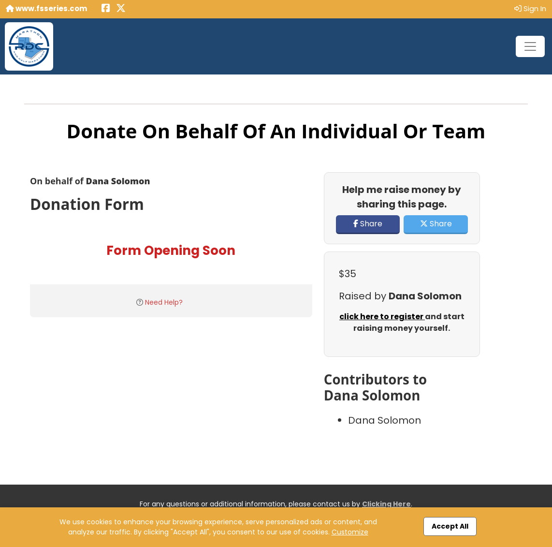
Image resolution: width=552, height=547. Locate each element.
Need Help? (164, 302)
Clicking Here (386, 504)
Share (367, 223)
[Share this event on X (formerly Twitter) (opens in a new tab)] (121, 9)
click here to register (382, 316)
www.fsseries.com (46, 8)
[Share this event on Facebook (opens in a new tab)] (106, 9)
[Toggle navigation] (530, 46)
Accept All (450, 526)
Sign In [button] (530, 8)
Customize (350, 532)
